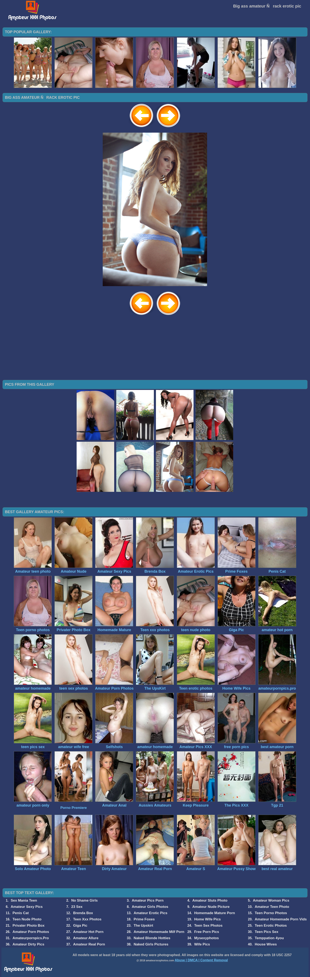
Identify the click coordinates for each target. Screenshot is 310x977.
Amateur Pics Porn (147, 900)
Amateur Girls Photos (150, 907)
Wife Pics (202, 944)
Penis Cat (21, 913)
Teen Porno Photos (271, 913)
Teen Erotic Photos (271, 926)
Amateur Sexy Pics (27, 907)
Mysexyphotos (206, 938)
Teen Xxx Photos (87, 919)
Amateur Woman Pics (271, 900)
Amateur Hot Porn (88, 932)
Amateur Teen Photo (272, 907)
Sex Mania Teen (24, 900)
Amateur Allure (85, 938)
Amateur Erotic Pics (150, 913)
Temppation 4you (269, 938)
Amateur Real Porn (89, 944)
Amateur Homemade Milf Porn (159, 932)
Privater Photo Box (28, 926)
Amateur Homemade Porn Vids (281, 919)
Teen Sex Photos (208, 926)
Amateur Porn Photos (31, 932)
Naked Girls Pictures (151, 944)
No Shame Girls (84, 900)
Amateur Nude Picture (211, 907)
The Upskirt (143, 926)
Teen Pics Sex (266, 932)
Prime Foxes (144, 919)
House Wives (266, 944)
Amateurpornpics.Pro (31, 938)
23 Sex (76, 907)
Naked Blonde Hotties (152, 938)
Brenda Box (83, 913)
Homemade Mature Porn (214, 913)
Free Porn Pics (206, 932)
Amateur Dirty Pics (28, 944)
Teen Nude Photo (27, 919)
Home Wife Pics (207, 919)
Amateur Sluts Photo (209, 900)
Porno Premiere (73, 808)
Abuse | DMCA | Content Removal (201, 960)
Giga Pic (80, 926)
